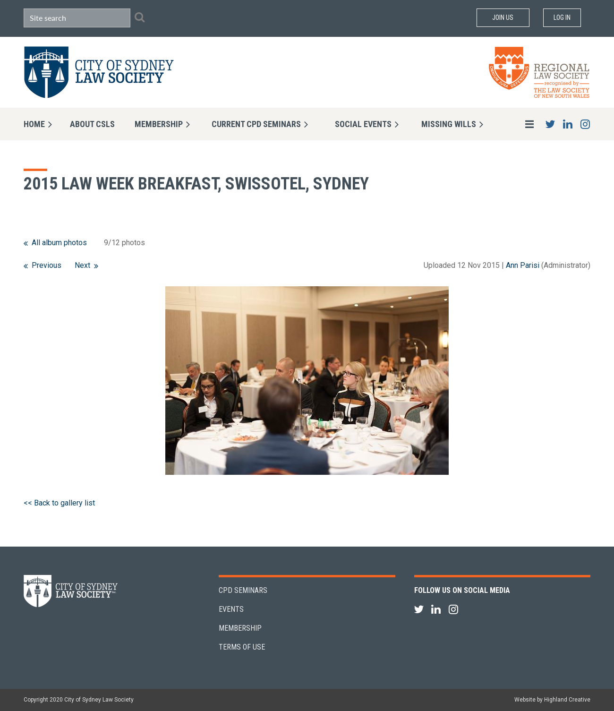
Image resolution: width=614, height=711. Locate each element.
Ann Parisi (522, 265)
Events (231, 609)
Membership (240, 628)
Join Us (502, 17)
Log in (562, 17)
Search (139, 17)
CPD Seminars (243, 590)
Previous (46, 265)
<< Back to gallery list (59, 502)
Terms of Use (242, 646)
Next (82, 265)
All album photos (59, 242)
